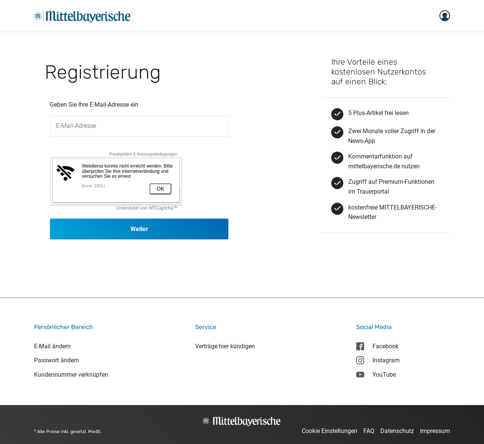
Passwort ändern (56, 360)
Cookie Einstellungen (329, 431)
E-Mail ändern (52, 346)
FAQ (368, 431)
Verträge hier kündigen (225, 346)
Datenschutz (397, 431)
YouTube (376, 375)
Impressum (435, 431)
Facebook (377, 346)
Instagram (377, 360)
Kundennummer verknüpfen (71, 374)
